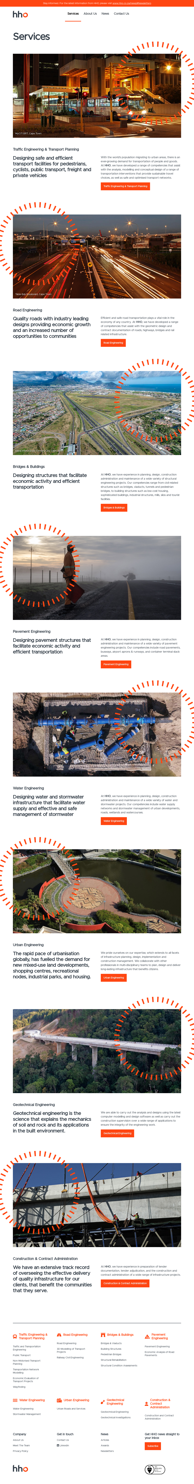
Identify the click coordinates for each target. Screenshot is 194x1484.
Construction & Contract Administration (125, 1283)
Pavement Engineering (116, 664)
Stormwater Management (27, 1414)
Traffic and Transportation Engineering (27, 1348)
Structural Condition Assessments (119, 1365)
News (105, 13)
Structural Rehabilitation (113, 1360)
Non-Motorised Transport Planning (26, 1362)
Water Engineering (114, 821)
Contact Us (121, 13)
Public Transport (22, 1355)
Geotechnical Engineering (117, 1133)
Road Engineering (113, 343)
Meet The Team (21, 1445)
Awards (105, 1445)
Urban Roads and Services (71, 1409)
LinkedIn (63, 1445)
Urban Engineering (114, 978)
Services (73, 13)
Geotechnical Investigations (115, 1417)
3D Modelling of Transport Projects (71, 1350)
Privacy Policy (20, 1451)
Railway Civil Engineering (70, 1357)
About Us (90, 13)
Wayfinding (19, 1387)
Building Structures (111, 1349)
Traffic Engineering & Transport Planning (125, 186)
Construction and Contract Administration (159, 1417)
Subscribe (152, 1446)
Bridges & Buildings (114, 508)
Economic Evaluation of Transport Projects (26, 1380)
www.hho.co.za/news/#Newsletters (131, 3)
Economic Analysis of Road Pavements (159, 1354)
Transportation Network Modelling (26, 1371)
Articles (105, 1440)
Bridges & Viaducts (111, 1343)
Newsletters (107, 1451)
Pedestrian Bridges (111, 1354)
